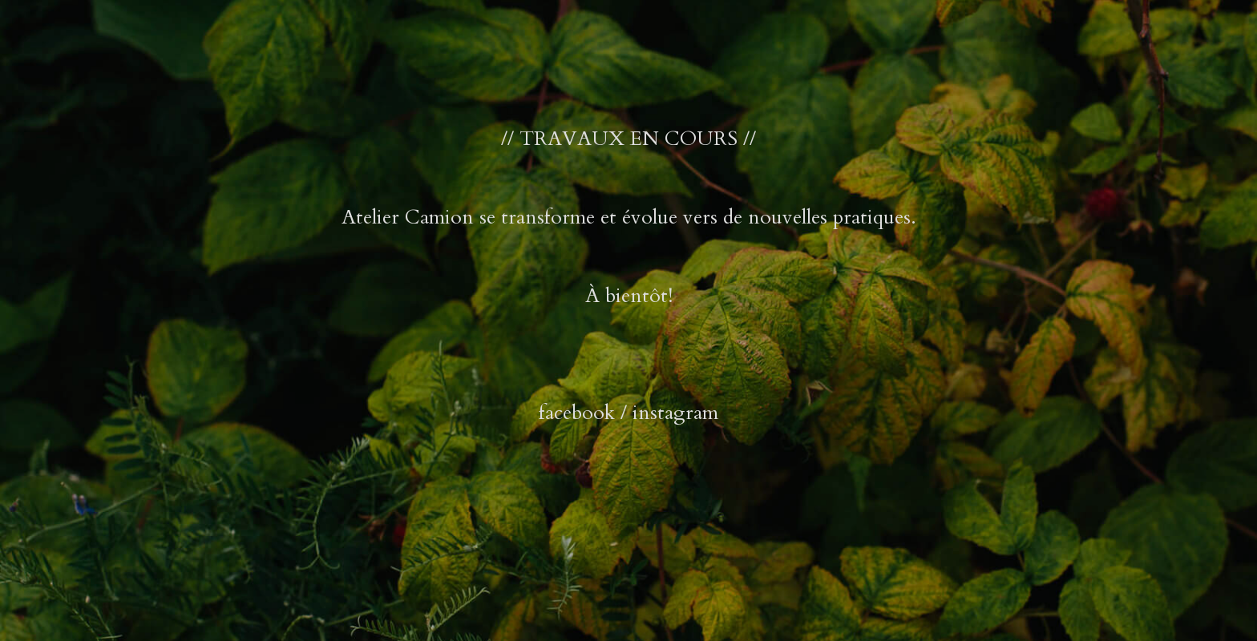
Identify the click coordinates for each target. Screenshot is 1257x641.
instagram (675, 412)
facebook (577, 412)
